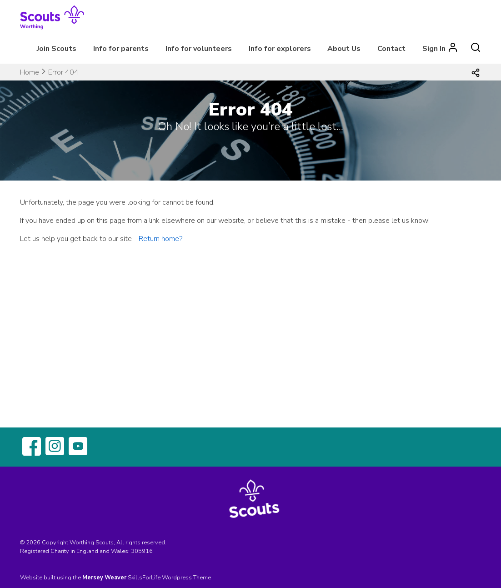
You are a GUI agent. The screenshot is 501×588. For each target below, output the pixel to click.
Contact (391, 49)
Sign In (434, 49)
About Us (344, 49)
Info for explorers (280, 49)
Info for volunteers (198, 49)
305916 (142, 551)
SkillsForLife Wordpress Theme (169, 577)
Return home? (160, 239)
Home (29, 72)
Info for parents (121, 49)
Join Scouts (56, 49)
